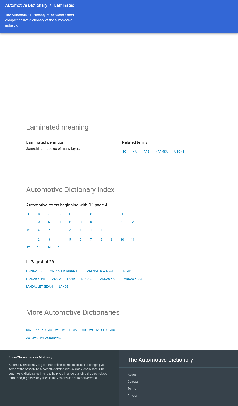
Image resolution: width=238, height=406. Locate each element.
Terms (132, 389)
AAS (146, 152)
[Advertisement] (119, 89)
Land (71, 279)
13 (38, 247)
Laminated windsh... (64, 271)
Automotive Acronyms (43, 338)
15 (59, 247)
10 (122, 239)
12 (28, 247)
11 (132, 239)
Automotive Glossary (99, 330)
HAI (134, 152)
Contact (133, 382)
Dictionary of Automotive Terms (51, 330)
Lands (63, 286)
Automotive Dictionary (26, 5)
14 (49, 247)
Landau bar (107, 279)
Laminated (34, 271)
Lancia (56, 279)
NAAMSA (161, 152)
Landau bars (132, 279)
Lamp (127, 271)
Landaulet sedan (39, 286)
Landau (86, 279)
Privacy (132, 395)
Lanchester (35, 279)
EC (124, 152)
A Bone (179, 152)
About (132, 375)
